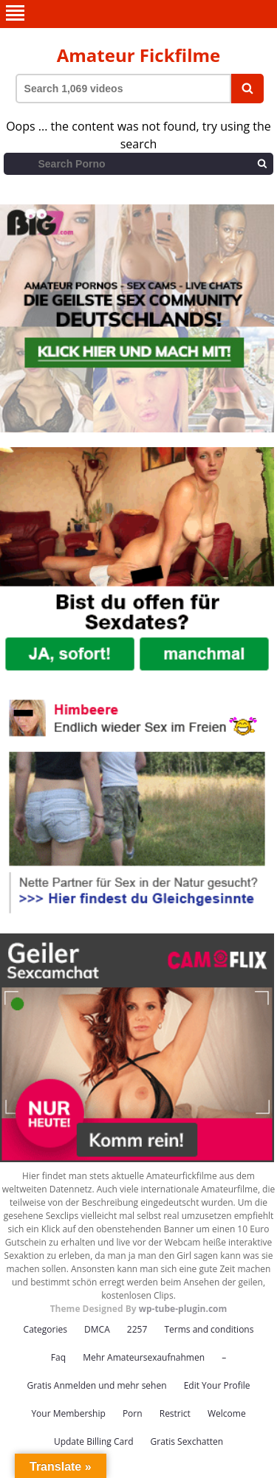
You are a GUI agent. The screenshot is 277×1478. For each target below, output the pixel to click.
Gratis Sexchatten (187, 1441)
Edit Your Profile (217, 1385)
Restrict (175, 1413)
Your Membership (68, 1413)
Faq (58, 1357)
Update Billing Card (94, 1441)
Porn (133, 1413)
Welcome (227, 1413)
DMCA (97, 1329)
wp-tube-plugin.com (183, 1308)
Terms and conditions (208, 1329)
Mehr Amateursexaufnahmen (144, 1357)
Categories (45, 1329)
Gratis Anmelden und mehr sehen (96, 1385)
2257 (137, 1329)
